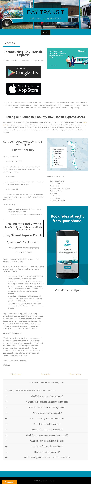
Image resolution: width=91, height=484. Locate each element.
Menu (45, 32)
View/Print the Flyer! (68, 290)
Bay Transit (45, 12)
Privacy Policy (16, 374)
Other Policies (75, 374)
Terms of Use (45, 374)
